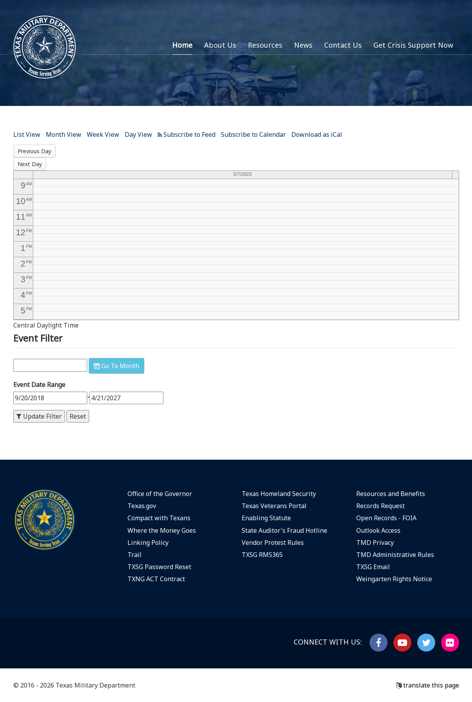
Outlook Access (378, 530)
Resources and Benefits (390, 493)
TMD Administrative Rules (395, 554)
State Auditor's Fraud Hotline (284, 530)
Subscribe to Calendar (253, 134)
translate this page (427, 685)
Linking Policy (148, 542)
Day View (138, 134)
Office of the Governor (159, 493)
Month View (63, 134)
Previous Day (34, 151)
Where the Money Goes (161, 530)
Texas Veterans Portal (274, 505)
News (303, 45)
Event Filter (38, 337)
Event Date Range (39, 384)
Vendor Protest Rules (273, 542)
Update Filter (39, 416)
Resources (265, 45)
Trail (134, 554)
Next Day (30, 164)
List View (26, 134)
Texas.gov (141, 505)
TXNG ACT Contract (156, 579)
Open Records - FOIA (386, 518)
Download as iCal (316, 134)
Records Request (380, 505)
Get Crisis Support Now (413, 45)
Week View (103, 134)
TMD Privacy (375, 542)
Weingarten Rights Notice (394, 579)
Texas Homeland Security (279, 493)
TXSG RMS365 (262, 554)
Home (182, 45)
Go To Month (116, 366)
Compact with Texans (158, 518)
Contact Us (343, 45)
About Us (220, 45)
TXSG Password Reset (159, 566)
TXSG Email (373, 566)
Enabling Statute (266, 518)
